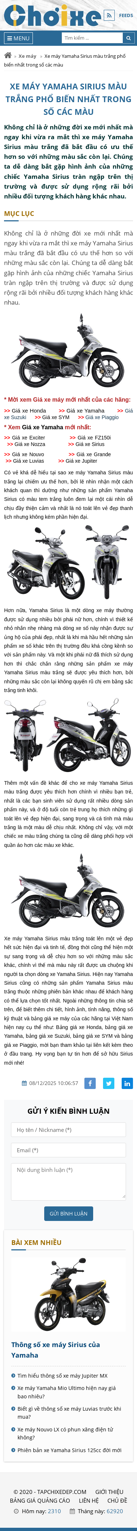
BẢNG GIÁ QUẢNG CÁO (40, 1500)
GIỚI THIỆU (109, 1491)
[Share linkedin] (127, 1083)
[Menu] (18, 38)
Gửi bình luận (69, 1213)
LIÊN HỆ (89, 1500)
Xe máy (27, 56)
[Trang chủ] (8, 55)
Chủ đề (117, 1500)
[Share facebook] (90, 1083)
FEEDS (126, 15)
